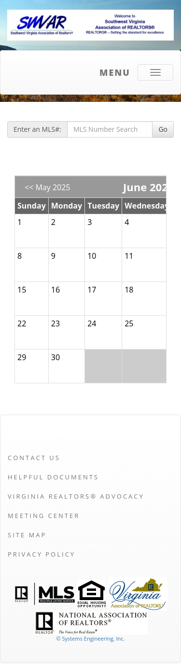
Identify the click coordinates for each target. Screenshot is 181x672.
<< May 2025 (47, 187)
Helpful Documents (53, 477)
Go (162, 129)
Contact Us (34, 457)
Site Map (27, 535)
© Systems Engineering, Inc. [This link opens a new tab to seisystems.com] (90, 638)
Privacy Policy (41, 554)
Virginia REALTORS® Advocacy (76, 496)
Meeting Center (44, 515)
